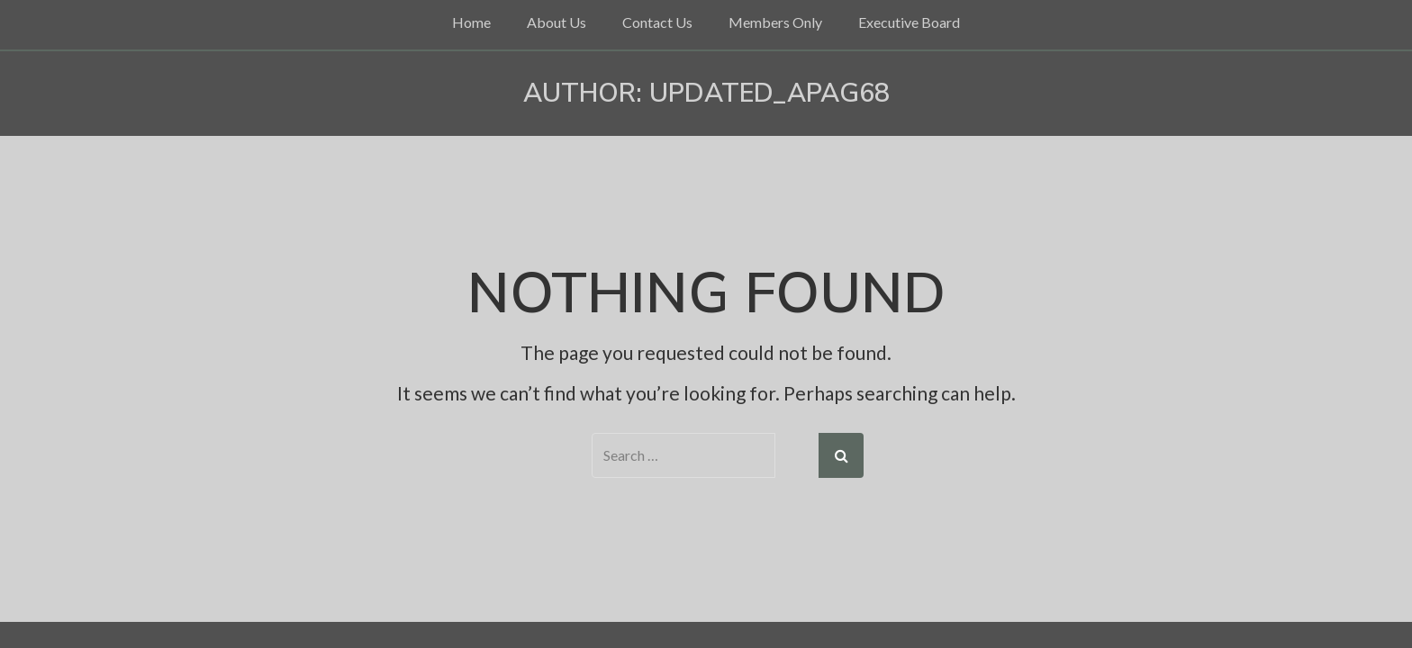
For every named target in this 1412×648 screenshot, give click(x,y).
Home (471, 22)
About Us (556, 22)
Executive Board (909, 22)
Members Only (775, 22)
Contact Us (657, 22)
